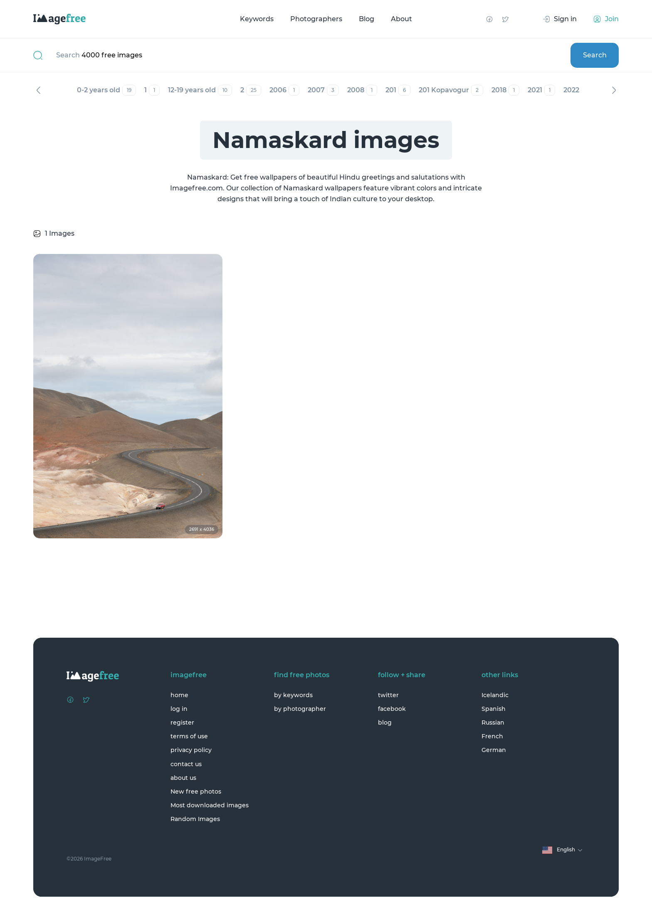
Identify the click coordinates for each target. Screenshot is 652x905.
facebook (392, 709)
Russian (493, 722)
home (179, 695)
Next (614, 90)
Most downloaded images (209, 805)
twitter (388, 695)
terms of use (189, 736)
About (401, 19)
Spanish (494, 709)
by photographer (300, 709)
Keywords (257, 19)
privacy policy (191, 750)
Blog (366, 19)
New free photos (195, 791)
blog (385, 722)
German (494, 750)
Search (595, 55)
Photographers (316, 19)
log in (179, 709)
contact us (186, 764)
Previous (38, 90)
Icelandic (495, 695)
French (492, 736)
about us (183, 778)
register (182, 722)
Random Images (195, 819)
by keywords (293, 695)
